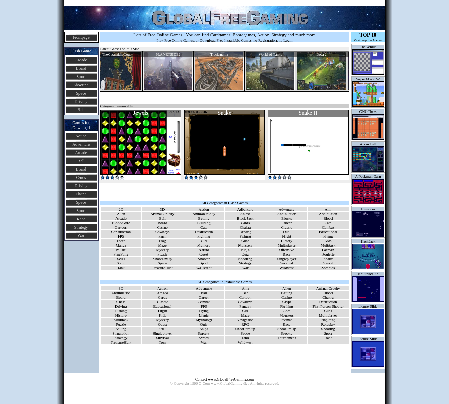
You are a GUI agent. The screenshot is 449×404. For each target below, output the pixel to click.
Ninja (245, 250)
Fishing (245, 236)
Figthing (286, 306)
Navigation (245, 320)
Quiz (245, 254)
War (81, 235)
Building (204, 223)
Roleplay (328, 324)
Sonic (120, 263)
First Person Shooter (328, 306)
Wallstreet (204, 268)
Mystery (162, 250)
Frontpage (81, 37)
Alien (121, 214)
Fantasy (245, 306)
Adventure (81, 144)
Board (81, 68)
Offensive (286, 250)
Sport (80, 76)
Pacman (328, 250)
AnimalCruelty (204, 214)
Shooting (81, 85)
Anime (245, 214)
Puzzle (162, 254)
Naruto (203, 250)
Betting (203, 218)
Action (81, 136)
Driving (81, 101)
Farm (162, 236)
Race (81, 219)
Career (287, 223)
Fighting (203, 236)
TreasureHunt (162, 268)
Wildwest (286, 268)
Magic (204, 315)
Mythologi (204, 320)
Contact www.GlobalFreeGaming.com (224, 379)
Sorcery (204, 333)
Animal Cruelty (162, 214)
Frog (162, 241)
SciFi (121, 259)
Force (120, 241)
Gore (286, 311)
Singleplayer (286, 259)
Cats (203, 227)
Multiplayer (287, 245)
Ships (203, 329)
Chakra (245, 227)
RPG (245, 324)
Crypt (286, 302)
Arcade (81, 60)
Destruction (204, 232)
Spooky (286, 333)
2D (121, 209)
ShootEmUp (162, 259)
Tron (162, 342)
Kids (328, 241)
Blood (328, 218)
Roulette (327, 254)
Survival (286, 263)
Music (121, 250)
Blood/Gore (121, 223)
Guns (245, 241)
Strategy (81, 227)
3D (162, 209)
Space (81, 93)
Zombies (328, 268)
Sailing (120, 329)
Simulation (121, 333)
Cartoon (121, 227)
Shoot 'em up (245, 329)
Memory (204, 245)
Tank (121, 268)
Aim (328, 209)
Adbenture (245, 209)
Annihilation (286, 214)
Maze (162, 245)
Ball (81, 109)
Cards (81, 177)
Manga (121, 245)
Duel (286, 232)
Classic (286, 227)
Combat (328, 227)
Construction (121, 232)
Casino (162, 227)
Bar (245, 293)
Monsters (245, 245)
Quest (203, 254)
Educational (328, 232)
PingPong (121, 254)
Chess (120, 302)
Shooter (204, 259)
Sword (328, 263)
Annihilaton (328, 214)
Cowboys (162, 232)
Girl (204, 241)
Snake (328, 259)
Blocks (286, 218)
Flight (286, 236)
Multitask (328, 245)
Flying (81, 194)
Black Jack (245, 218)
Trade (328, 338)
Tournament (287, 338)
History (286, 241)
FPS (121, 236)
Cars (328, 223)
